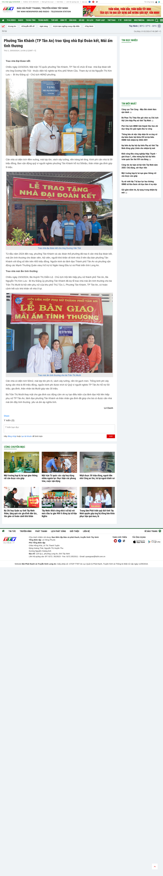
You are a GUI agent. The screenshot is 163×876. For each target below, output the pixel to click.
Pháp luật (100, 20)
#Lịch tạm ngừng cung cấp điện (66, 26)
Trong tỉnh (30, 20)
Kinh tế (63, 20)
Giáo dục (128, 20)
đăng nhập (12, 436)
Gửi (110, 436)
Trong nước (43, 20)
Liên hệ (86, 531)
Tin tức (12, 531)
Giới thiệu (60, 2)
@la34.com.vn (99, 556)
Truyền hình (25, 531)
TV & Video (11, 20)
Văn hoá (72, 20)
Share (6, 416)
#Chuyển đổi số (27, 26)
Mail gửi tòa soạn (48, 2)
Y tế (119, 20)
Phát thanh (41, 531)
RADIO (20, 20)
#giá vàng (44, 26)
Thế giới (54, 20)
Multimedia (139, 20)
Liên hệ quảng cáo (72, 2)
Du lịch (90, 20)
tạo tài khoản (26, 436)
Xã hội (81, 20)
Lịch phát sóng (58, 531)
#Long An (12, 26)
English (150, 20)
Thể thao (111, 20)
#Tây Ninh (89, 26)
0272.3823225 (34, 2)
